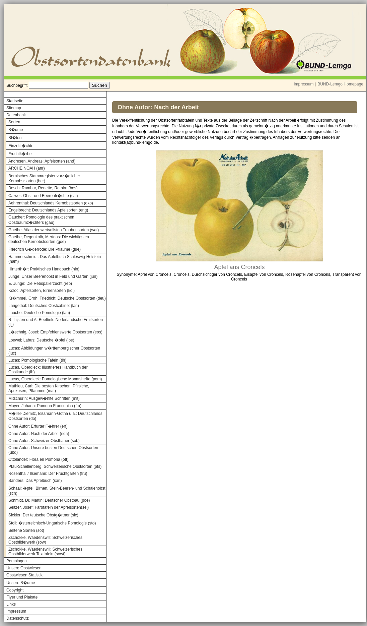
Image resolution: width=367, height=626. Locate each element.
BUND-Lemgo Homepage (340, 84)
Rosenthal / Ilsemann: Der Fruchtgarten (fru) (47, 473)
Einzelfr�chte (20, 145)
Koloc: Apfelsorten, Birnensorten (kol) (41, 290)
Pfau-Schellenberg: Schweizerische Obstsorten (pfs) (54, 466)
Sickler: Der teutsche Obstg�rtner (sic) (43, 515)
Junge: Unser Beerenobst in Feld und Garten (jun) (52, 276)
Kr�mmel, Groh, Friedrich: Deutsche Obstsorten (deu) (57, 298)
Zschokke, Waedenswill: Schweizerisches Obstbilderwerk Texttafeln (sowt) (45, 551)
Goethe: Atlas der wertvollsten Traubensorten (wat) (53, 230)
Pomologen (16, 561)
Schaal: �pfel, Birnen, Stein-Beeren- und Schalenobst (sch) (56, 491)
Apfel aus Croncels (239, 267)
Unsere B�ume (20, 582)
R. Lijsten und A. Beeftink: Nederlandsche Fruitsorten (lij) (55, 322)
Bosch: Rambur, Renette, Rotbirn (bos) (43, 188)
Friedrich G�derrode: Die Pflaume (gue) (44, 249)
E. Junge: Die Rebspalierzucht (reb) (40, 283)
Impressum (303, 84)
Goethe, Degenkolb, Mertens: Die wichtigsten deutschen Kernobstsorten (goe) (48, 239)
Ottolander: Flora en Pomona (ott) (38, 459)
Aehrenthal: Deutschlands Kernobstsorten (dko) (50, 203)
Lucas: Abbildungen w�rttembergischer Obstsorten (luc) (54, 351)
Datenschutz (17, 618)
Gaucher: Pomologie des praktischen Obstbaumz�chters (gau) (41, 220)
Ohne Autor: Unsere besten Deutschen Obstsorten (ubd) (53, 450)
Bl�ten (14, 137)
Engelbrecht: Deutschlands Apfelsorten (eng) (48, 210)
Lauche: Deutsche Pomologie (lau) (39, 312)
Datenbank (16, 115)
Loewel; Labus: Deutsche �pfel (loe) (41, 340)
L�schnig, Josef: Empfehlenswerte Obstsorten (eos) (55, 332)
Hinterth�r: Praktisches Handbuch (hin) (43, 269)
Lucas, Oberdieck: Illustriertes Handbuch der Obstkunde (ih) (48, 369)
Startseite (14, 101)
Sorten (14, 122)
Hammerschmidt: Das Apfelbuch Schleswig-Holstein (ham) (54, 259)
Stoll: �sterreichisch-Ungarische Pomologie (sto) (52, 523)
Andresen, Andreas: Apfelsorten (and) (41, 161)
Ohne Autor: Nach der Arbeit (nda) (38, 433)
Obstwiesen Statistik (24, 575)
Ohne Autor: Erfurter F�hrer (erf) (38, 426)
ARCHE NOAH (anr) (26, 168)
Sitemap (13, 108)
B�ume (15, 129)
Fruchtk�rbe (19, 153)
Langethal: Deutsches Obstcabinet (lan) (43, 305)
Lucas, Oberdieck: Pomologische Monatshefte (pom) (55, 379)
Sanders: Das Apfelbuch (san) (35, 480)
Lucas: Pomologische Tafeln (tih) (37, 360)
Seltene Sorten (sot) (26, 530)
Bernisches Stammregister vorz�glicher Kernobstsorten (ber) (44, 178)
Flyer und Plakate (22, 597)
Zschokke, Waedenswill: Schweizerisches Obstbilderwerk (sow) (45, 540)
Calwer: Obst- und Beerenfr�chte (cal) (43, 195)
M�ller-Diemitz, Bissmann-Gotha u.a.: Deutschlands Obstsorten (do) (55, 416)
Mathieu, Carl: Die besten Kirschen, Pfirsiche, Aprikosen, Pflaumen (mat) (48, 388)
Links (11, 604)
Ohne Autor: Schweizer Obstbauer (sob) (44, 440)
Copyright (14, 590)
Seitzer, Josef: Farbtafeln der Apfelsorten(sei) (48, 507)
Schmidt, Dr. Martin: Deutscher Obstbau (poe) (49, 500)
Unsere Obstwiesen (24, 568)
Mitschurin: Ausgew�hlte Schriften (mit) (44, 398)
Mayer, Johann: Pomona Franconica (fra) (44, 405)
